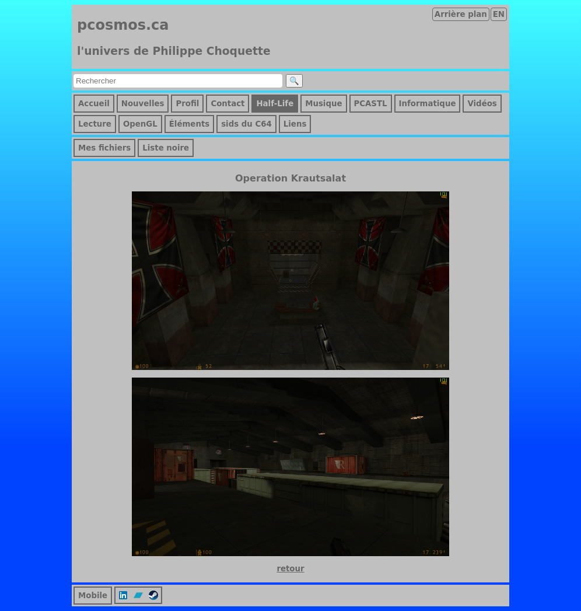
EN (499, 14)
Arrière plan (461, 14)
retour (290, 568)
